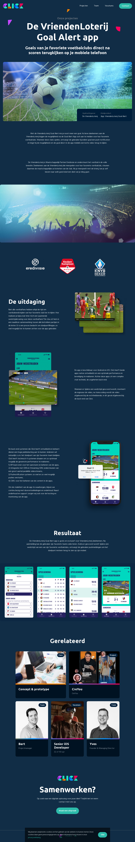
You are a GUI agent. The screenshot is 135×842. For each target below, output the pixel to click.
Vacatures (109, 5)
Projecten (84, 5)
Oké (102, 834)
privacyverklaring (34, 837)
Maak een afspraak (67, 810)
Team (96, 5)
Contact (125, 6)
